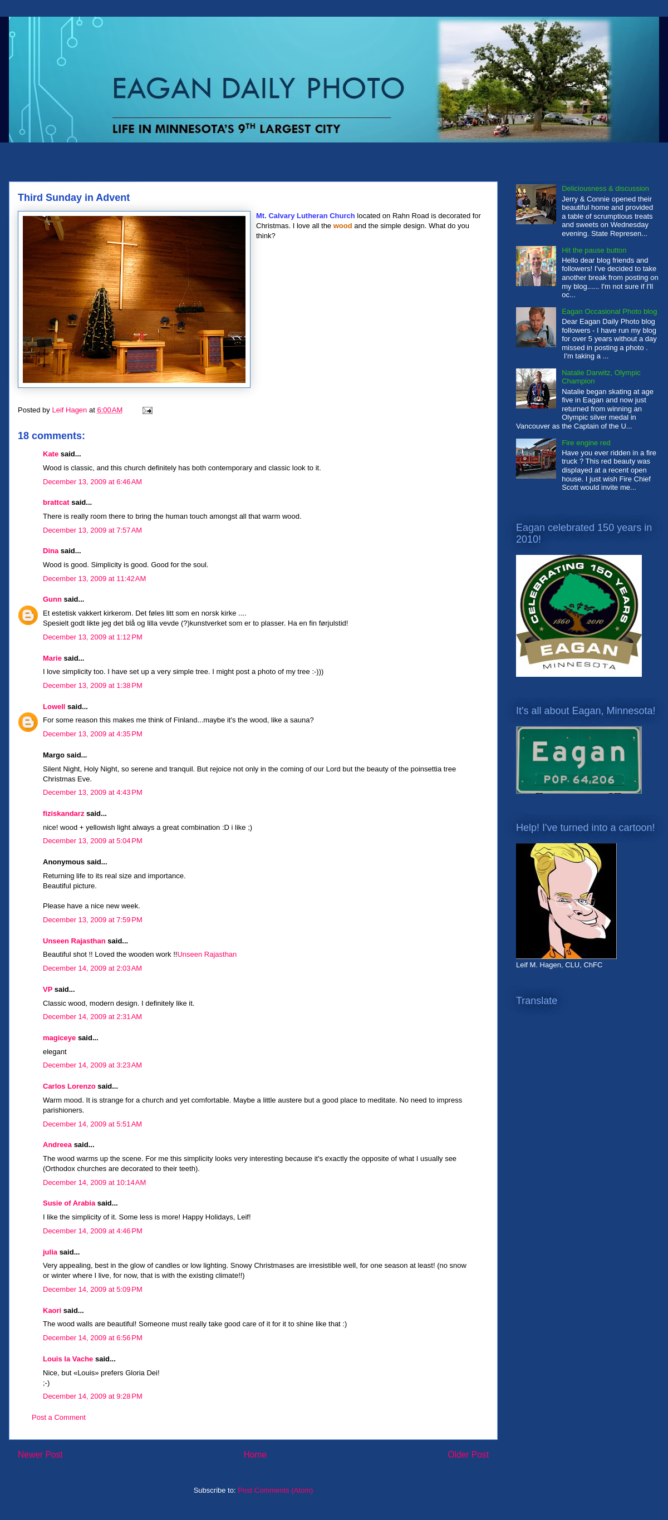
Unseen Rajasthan (74, 941)
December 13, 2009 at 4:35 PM (93, 734)
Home (255, 1454)
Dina (50, 551)
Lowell (54, 706)
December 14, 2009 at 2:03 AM (92, 968)
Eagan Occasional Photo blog (609, 311)
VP (47, 989)
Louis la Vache (68, 1359)
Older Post (468, 1454)
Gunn (52, 599)
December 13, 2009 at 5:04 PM (93, 841)
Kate (50, 454)
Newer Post (40, 1454)
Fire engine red (586, 443)
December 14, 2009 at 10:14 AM (94, 1182)
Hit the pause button (594, 250)
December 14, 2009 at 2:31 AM (92, 1016)
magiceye (59, 1038)
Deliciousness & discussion (605, 188)
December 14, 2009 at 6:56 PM (93, 1338)
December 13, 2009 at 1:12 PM (93, 637)
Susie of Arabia (69, 1203)
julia (50, 1252)
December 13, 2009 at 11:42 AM (94, 578)
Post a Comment (59, 1417)
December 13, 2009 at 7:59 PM (93, 920)
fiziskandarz (63, 813)
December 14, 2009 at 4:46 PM (93, 1231)
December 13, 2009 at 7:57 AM (92, 530)
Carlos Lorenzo (69, 1086)
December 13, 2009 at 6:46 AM (92, 482)
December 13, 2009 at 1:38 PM (93, 685)
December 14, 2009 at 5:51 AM (92, 1124)
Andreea (57, 1144)
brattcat (56, 502)
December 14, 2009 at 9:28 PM (93, 1396)
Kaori (52, 1310)
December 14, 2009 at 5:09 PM (93, 1289)
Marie (52, 658)
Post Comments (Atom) (275, 1490)
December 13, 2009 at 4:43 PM (93, 792)
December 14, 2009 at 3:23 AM (92, 1065)
